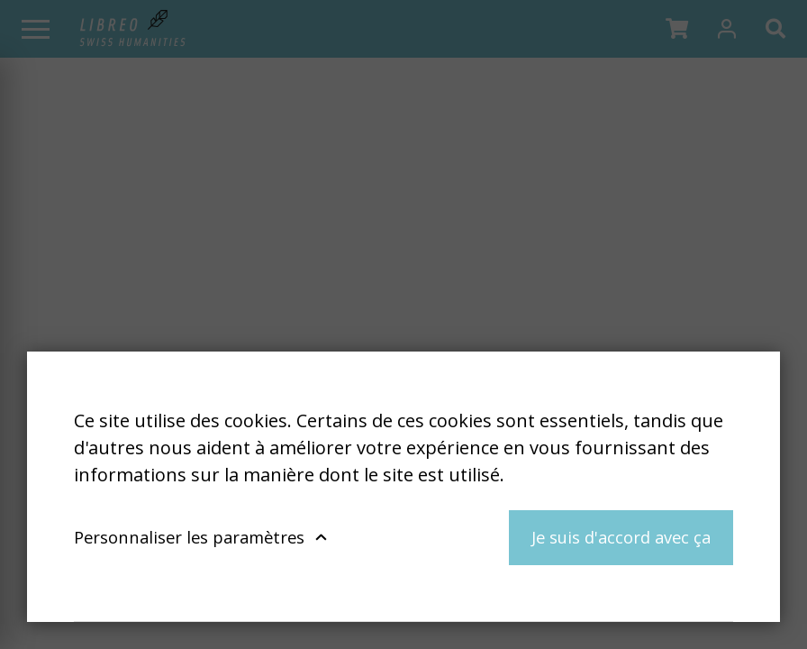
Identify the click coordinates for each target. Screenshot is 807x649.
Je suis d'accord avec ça (621, 537)
